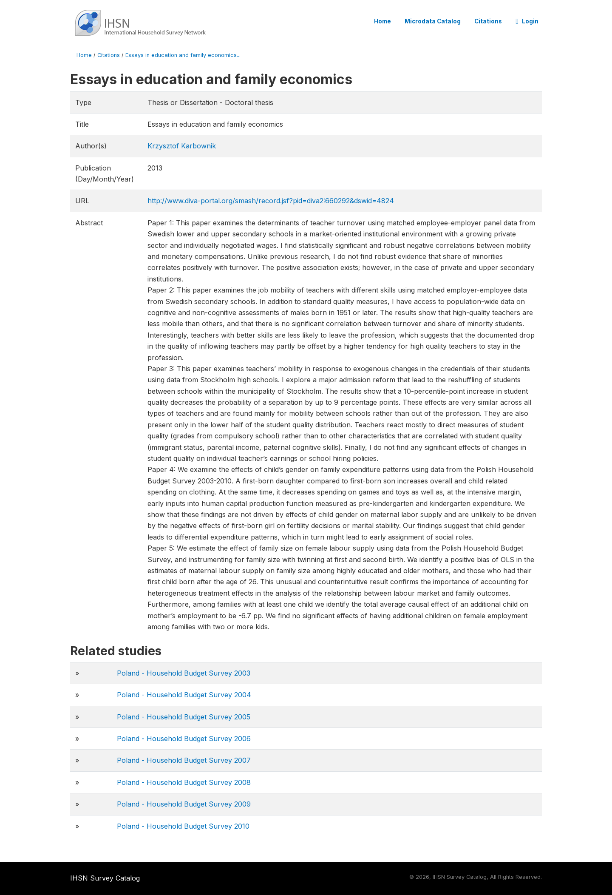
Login (527, 21)
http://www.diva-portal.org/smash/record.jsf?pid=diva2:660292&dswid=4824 (270, 200)
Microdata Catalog (433, 21)
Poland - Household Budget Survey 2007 (184, 760)
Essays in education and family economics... (183, 55)
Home (382, 21)
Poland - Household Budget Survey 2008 (184, 782)
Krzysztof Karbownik (181, 146)
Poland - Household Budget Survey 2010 (183, 826)
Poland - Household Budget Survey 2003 (183, 673)
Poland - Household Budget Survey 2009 (184, 804)
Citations (488, 21)
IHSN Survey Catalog (105, 878)
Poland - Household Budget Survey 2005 (183, 717)
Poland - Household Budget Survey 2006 (184, 738)
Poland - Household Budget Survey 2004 (184, 694)
